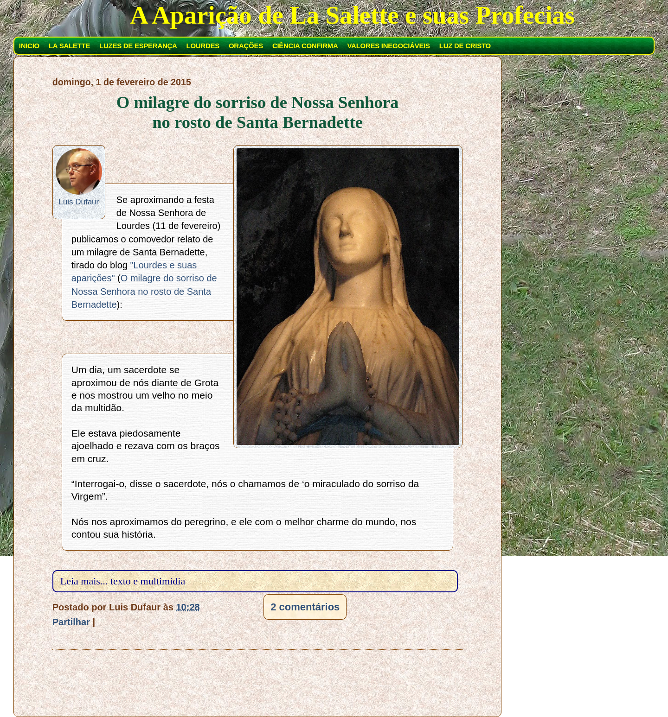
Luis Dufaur (78, 201)
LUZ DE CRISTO (465, 46)
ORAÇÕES (246, 46)
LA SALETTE (69, 46)
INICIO (29, 46)
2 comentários (305, 607)
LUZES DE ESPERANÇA (138, 46)
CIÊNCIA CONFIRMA (305, 46)
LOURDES (202, 46)
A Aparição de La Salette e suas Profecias (352, 15)
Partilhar (71, 622)
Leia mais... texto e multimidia (122, 581)
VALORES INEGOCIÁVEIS (388, 46)
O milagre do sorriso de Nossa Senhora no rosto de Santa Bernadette (257, 112)
